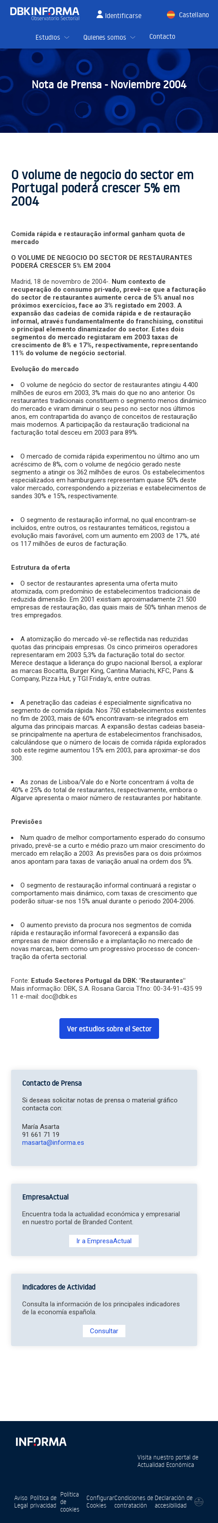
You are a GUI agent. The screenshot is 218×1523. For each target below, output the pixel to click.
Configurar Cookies (100, 1501)
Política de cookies (69, 1501)
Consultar (104, 1331)
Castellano (194, 15)
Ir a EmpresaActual (104, 1241)
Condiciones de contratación (133, 1501)
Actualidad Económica (165, 1464)
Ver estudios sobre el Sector (109, 1028)
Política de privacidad (43, 1501)
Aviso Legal (21, 1501)
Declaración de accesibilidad (174, 1501)
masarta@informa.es (53, 1143)
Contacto (162, 36)
